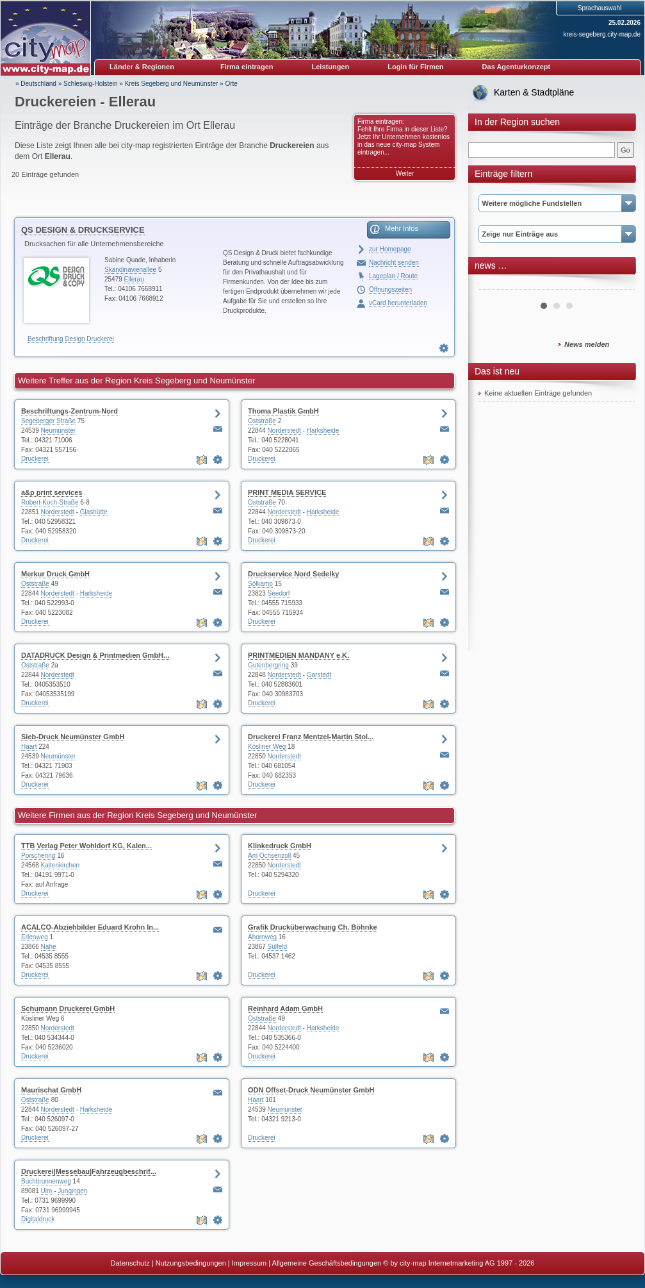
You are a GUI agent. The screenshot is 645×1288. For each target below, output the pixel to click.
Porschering (38, 855)
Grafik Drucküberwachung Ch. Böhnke (312, 927)
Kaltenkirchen (60, 865)
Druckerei (100, 338)
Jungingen (72, 1190)
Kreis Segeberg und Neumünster (171, 83)
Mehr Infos (401, 228)
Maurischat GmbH (51, 1090)
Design (75, 338)
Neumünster (58, 430)
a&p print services (51, 492)
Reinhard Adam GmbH (285, 1008)
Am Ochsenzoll (269, 855)
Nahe (48, 946)
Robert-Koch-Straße (49, 502)
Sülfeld (278, 946)
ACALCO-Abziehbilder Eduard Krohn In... (90, 927)
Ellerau (134, 279)
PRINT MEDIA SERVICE (287, 492)
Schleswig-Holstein (90, 83)
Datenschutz (130, 1263)
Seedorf (279, 593)
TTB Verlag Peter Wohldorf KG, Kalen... (86, 845)
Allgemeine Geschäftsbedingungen (327, 1263)
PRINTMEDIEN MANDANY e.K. (298, 655)
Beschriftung (45, 338)
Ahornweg (262, 937)
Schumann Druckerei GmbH (68, 1008)
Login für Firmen (415, 67)
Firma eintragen (247, 67)
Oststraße (262, 420)
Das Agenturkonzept (516, 67)
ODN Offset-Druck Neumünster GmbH (311, 1090)
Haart (29, 746)
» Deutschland (35, 83)
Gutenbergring (268, 665)
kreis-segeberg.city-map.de (602, 34)
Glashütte (94, 511)
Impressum (249, 1263)
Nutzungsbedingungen (191, 1263)
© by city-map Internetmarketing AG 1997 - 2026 (458, 1263)
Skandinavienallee (130, 269)
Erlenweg (34, 937)
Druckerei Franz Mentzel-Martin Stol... (310, 736)
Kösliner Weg (267, 746)
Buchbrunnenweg (46, 1181)
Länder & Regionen (142, 67)
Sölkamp (260, 583)
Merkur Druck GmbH (55, 574)
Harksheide (323, 430)
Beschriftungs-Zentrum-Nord (69, 411)
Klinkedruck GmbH (279, 845)
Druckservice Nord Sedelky (293, 574)
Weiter (405, 173)
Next (618, 284)
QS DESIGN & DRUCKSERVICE (83, 230)
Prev (494, 284)
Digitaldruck (37, 1219)
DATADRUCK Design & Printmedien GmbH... (95, 655)
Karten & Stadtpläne (534, 92)
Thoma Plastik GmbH (283, 411)
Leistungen (331, 67)
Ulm (47, 1190)
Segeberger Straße (48, 420)
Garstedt (319, 674)
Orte (231, 83)
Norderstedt (284, 430)
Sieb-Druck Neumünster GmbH (72, 736)
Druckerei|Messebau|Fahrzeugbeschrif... (88, 1171)
